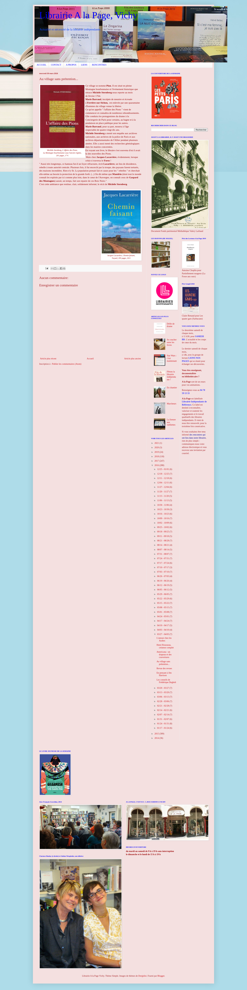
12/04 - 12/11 (163, 482)
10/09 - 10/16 (163, 518)
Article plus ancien (132, 358)
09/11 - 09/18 (163, 536)
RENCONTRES (99, 65)
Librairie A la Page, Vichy (88, 15)
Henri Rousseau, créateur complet (165, 646)
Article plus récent (48, 358)
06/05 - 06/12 (163, 589)
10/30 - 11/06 (163, 505)
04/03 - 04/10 (163, 630)
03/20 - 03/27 (163, 688)
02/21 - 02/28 (163, 706)
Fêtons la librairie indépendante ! (171, 376)
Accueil (90, 358)
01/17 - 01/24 (163, 728)
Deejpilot (142, 976)
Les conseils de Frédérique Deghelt (166, 681)
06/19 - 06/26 (163, 581)
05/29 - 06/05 (163, 594)
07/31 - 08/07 (163, 554)
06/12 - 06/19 (163, 585)
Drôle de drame (171, 325)
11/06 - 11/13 (163, 500)
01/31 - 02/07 (163, 719)
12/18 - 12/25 (163, 474)
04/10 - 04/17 (163, 625)
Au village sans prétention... (163, 662)
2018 (157, 456)
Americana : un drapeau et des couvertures (164, 654)
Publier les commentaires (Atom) (66, 364)
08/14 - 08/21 (163, 545)
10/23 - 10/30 (163, 509)
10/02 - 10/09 (163, 523)
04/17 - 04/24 (163, 621)
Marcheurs (171, 403)
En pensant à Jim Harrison (164, 674)
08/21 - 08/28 (163, 540)
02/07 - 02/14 (163, 714)
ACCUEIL (41, 65)
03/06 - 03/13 (163, 697)
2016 (157, 465)
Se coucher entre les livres (172, 342)
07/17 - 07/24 (163, 563)
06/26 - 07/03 (163, 576)
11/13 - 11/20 (163, 496)
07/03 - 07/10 (163, 572)
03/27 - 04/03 (163, 634)
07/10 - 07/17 (163, 567)
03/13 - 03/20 (163, 692)
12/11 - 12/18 (163, 478)
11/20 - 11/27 (163, 491)
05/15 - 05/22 (163, 603)
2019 (157, 452)
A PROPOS (71, 65)
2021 (157, 443)
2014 (157, 738)
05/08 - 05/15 (163, 607)
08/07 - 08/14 (163, 549)
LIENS (84, 65)
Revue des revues (164, 668)
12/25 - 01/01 (163, 469)
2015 (157, 733)
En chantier (172, 387)
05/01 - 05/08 (163, 612)
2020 (157, 447)
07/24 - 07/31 (163, 558)
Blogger (160, 976)
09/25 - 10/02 (163, 527)
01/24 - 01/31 (163, 723)
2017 (157, 461)
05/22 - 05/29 (163, 598)
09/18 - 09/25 (163, 531)
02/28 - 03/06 (163, 701)
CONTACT (56, 65)
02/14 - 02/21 (163, 710)
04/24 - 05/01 (163, 616)
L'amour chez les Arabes (164, 639)
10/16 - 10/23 (163, 514)
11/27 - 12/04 (163, 487)
